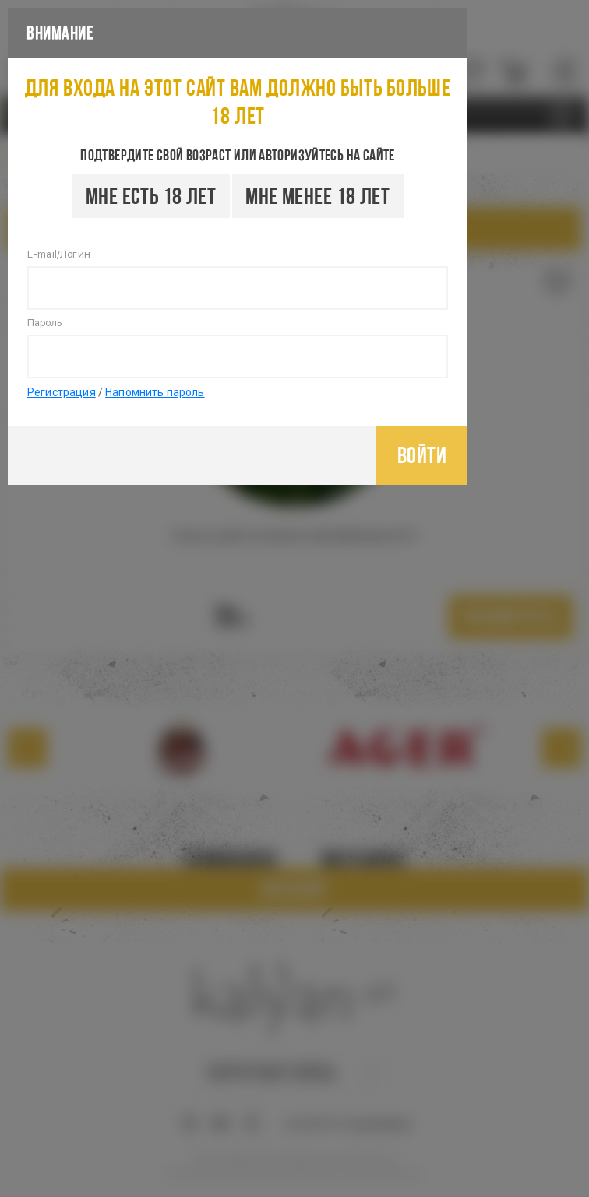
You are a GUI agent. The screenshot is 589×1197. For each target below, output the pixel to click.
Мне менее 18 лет (317, 196)
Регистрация (61, 392)
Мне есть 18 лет (151, 196)
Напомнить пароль (154, 392)
